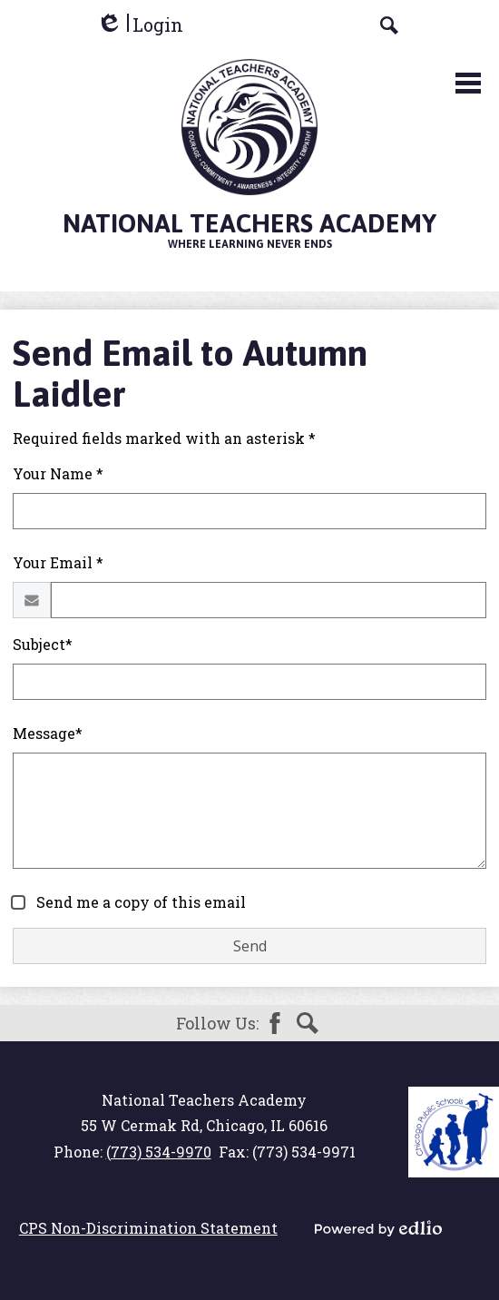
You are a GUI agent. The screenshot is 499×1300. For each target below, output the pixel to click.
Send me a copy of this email (139, 901)
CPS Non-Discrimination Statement (148, 1227)
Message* (48, 733)
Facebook (275, 1023)
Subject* (43, 644)
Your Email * (58, 562)
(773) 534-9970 (158, 1151)
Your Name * (58, 473)
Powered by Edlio (378, 1228)
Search (307, 1023)
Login (139, 25)
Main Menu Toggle (468, 83)
